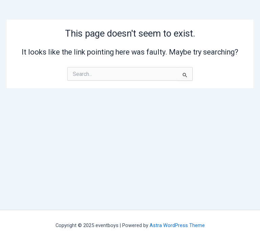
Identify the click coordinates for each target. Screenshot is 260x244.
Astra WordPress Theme (177, 225)
